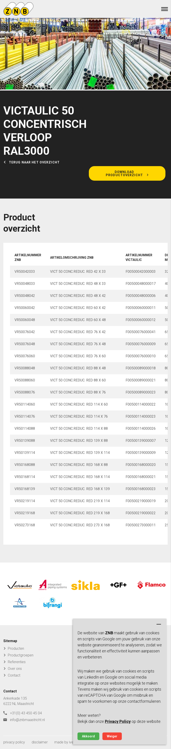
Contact (14, 675)
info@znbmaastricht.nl (27, 720)
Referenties (17, 662)
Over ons (15, 668)
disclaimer (40, 742)
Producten (16, 648)
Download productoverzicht (124, 173)
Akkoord (88, 736)
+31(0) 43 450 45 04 (26, 713)
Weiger (112, 736)
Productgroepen (20, 655)
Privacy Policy (118, 721)
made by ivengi (66, 742)
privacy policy (14, 742)
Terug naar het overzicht (34, 162)
